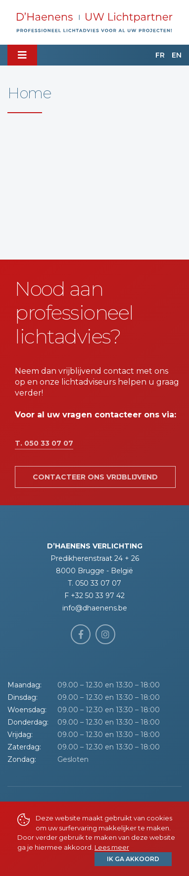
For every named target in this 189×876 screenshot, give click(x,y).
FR (160, 55)
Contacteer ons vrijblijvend (95, 476)
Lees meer (111, 847)
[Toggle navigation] (22, 55)
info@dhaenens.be (94, 608)
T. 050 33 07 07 (44, 443)
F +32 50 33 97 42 (94, 595)
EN (177, 55)
